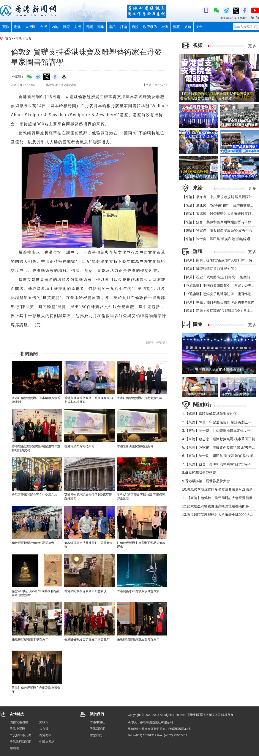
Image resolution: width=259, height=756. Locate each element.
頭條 (5, 27)
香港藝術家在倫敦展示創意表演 (85, 591)
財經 (77, 27)
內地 (55, 27)
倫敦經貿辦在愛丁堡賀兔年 (30, 639)
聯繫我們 (96, 735)
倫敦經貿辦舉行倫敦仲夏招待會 (33, 543)
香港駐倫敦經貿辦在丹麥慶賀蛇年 (139, 398)
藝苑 (176, 27)
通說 (135, 27)
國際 (66, 27)
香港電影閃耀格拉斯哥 (79, 446)
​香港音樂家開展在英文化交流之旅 (34, 494)
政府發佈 (150, 27)
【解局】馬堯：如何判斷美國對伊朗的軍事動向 (218, 302)
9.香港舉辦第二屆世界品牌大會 (206, 481)
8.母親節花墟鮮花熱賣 (199, 472)
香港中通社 (97, 722)
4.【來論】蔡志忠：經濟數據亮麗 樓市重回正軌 (218, 439)
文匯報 (43, 722)
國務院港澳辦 (19, 722)
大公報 (43, 728)
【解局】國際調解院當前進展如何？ (209, 269)
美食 (199, 27)
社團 (164, 27)
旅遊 (187, 27)
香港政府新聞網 (20, 741)
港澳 (17, 27)
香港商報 (45, 735)
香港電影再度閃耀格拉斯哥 (135, 446)
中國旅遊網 (46, 741)
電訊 (112, 27)
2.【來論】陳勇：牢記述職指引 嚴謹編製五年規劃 (220, 422)
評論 (123, 27)
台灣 (43, 27)
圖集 (100, 27)
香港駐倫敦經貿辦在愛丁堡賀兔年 (87, 639)
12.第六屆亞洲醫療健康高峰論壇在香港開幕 (215, 506)
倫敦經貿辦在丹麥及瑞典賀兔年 (138, 639)
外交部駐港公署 (20, 735)
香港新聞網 (97, 728)
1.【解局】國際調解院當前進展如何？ (211, 414)
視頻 (89, 27)
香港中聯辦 (17, 728)
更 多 (252, 46)
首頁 (8, 38)
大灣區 (30, 27)
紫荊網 (14, 748)
